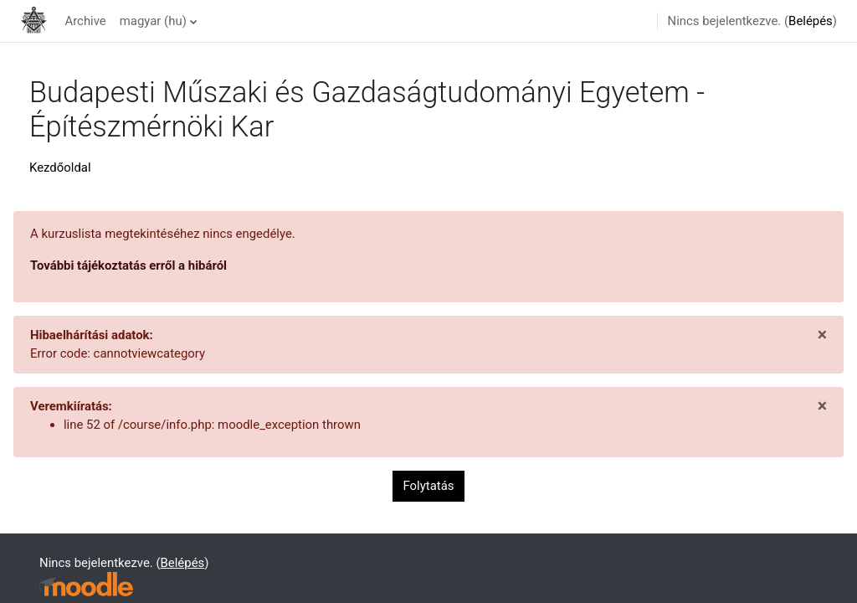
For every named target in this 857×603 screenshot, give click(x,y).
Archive (84, 20)
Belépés (810, 20)
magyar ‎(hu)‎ (153, 20)
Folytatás (428, 485)
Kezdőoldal (60, 167)
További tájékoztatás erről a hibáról (128, 265)
